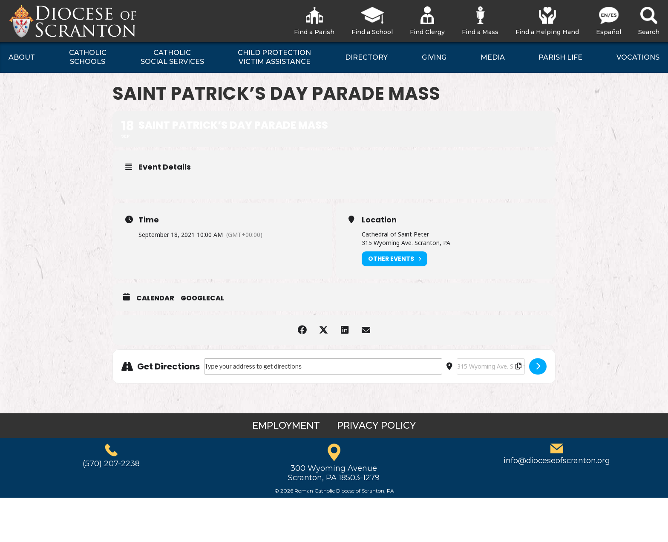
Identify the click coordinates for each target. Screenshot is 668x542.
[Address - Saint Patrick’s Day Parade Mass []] (323, 366)
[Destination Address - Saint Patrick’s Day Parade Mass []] (491, 366)
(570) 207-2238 (111, 463)
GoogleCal (202, 298)
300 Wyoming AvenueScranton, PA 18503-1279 (334, 473)
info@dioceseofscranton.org (557, 460)
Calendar (155, 298)
